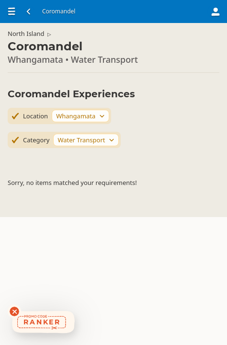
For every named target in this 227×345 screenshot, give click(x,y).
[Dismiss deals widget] (14, 311)
